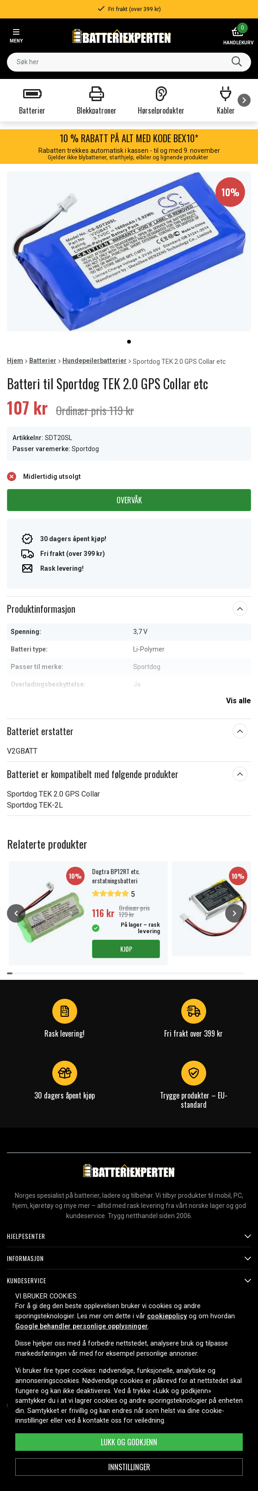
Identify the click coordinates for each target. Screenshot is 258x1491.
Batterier (42, 360)
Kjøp (126, 949)
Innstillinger (129, 1467)
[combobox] (129, 62)
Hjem (15, 360)
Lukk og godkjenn (129, 1442)
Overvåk (129, 500)
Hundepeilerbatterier (94, 360)
